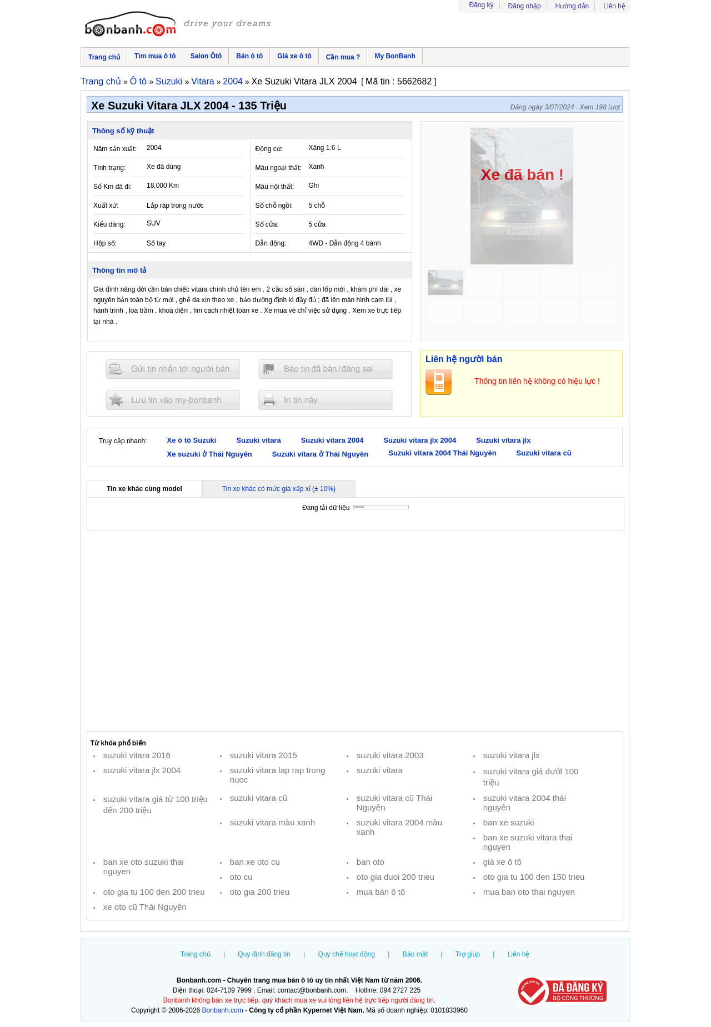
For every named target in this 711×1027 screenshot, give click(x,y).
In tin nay (325, 399)
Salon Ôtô (206, 56)
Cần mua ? (343, 57)
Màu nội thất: (275, 187)
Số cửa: (267, 224)
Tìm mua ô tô (155, 56)
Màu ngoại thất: (279, 168)
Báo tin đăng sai (325, 369)
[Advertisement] (355, 631)
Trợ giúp (467, 954)
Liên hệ (614, 6)
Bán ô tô (249, 56)
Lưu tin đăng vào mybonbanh (173, 399)
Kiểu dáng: (109, 224)
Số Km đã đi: (112, 187)
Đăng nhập (524, 6)
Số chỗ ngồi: (274, 205)
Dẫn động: (271, 243)
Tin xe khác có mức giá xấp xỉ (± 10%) (279, 489)
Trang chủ (104, 57)
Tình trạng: (109, 168)
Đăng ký (481, 5)
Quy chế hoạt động (346, 954)
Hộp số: (105, 243)
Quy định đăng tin (264, 954)
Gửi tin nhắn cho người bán (173, 369)
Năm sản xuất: (115, 149)
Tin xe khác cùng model (144, 489)
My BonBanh (394, 56)
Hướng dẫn (572, 6)
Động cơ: (269, 149)
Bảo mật (415, 954)
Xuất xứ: (106, 205)
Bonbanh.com (222, 1010)
